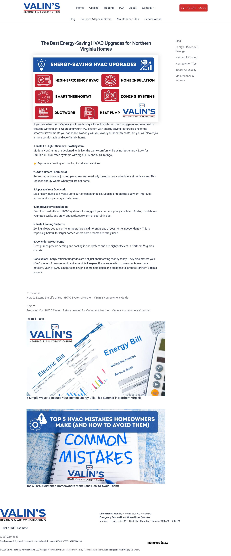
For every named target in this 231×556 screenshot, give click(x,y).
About (133, 7)
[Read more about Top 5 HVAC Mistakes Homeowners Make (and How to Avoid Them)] (96, 446)
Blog (72, 19)
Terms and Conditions (93, 550)
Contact (148, 8)
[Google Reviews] (167, 542)
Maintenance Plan (128, 19)
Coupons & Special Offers (96, 19)
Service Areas (152, 19)
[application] (153, 8)
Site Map (66, 550)
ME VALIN (135, 550)
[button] (193, 8)
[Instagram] (151, 542)
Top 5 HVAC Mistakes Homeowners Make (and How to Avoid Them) (73, 486)
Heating (109, 7)
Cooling (93, 7)
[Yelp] (161, 542)
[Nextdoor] (156, 542)
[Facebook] (148, 542)
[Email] (164, 542)
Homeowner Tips (185, 63)
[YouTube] (154, 542)
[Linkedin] (159, 542)
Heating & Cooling (186, 57)
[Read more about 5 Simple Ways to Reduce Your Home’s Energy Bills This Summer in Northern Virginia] (96, 358)
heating (56, 163)
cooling (71, 163)
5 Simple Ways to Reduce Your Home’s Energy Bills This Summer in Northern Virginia (84, 398)
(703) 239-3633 (9, 536)
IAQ (121, 7)
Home (80, 7)
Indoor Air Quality (185, 69)
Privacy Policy (77, 550)
